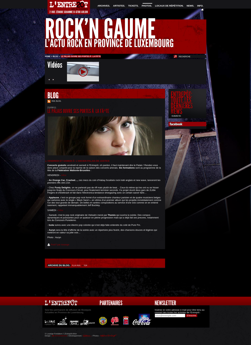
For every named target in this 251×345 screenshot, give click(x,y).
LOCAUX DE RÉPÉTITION (169, 5)
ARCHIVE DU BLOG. (59, 265)
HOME (48, 56)
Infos (63, 175)
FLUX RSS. (76, 265)
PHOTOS (146, 5)
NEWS (190, 5)
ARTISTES (118, 5)
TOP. (85, 265)
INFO (200, 5)
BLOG (55, 56)
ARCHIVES (103, 5)
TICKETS (133, 5)
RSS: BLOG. (57, 101)
